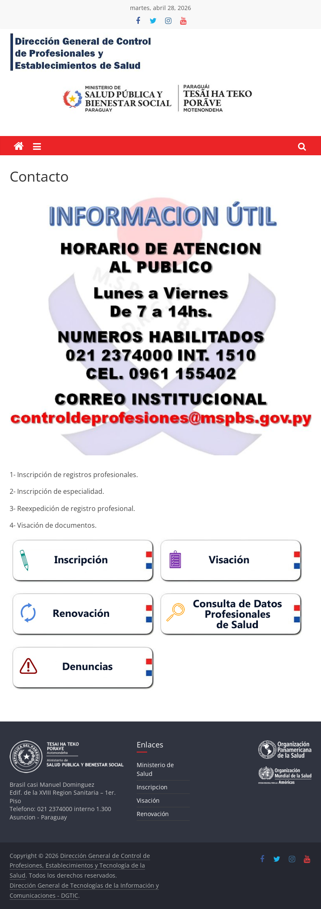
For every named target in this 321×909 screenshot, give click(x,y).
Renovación (153, 814)
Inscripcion (152, 787)
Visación (148, 800)
